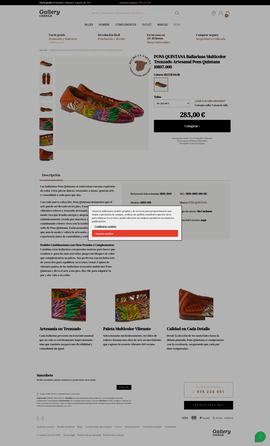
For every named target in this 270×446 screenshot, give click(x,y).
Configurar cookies (105, 226)
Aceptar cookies (104, 233)
